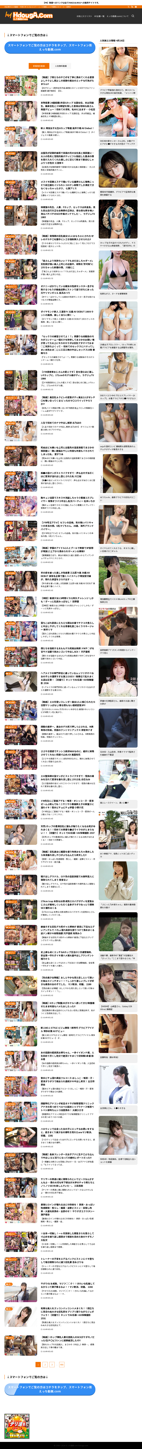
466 (62, 1364)
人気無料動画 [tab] (61, 66)
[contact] (136, 6)
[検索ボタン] (133, 16)
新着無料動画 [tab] (39, 66)
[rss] (132, 6)
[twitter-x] (128, 6)
